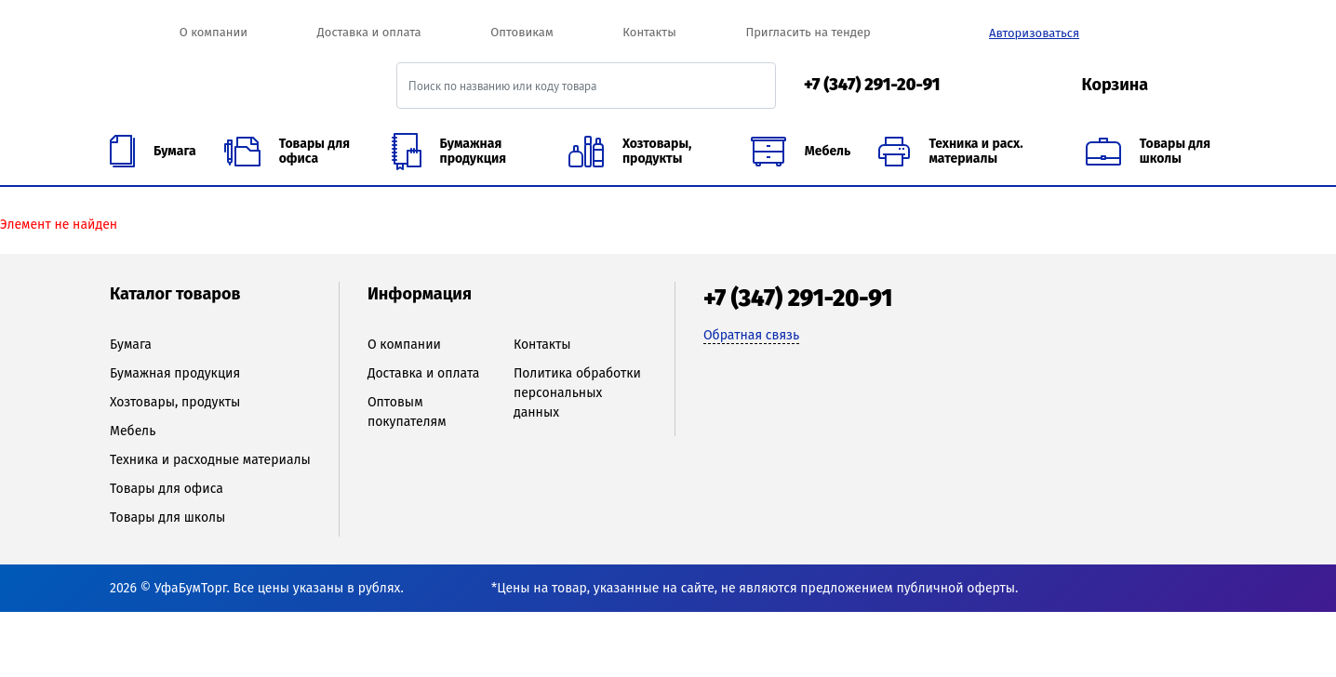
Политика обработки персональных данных (577, 392)
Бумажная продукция (175, 373)
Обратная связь (751, 335)
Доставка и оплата (369, 32)
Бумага (131, 344)
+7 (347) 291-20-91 (872, 84)
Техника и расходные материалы (210, 460)
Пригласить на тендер (807, 32)
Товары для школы (167, 517)
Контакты (648, 32)
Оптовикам (521, 32)
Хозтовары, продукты (175, 402)
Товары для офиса (166, 489)
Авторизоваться (1034, 33)
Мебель (132, 431)
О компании (213, 32)
